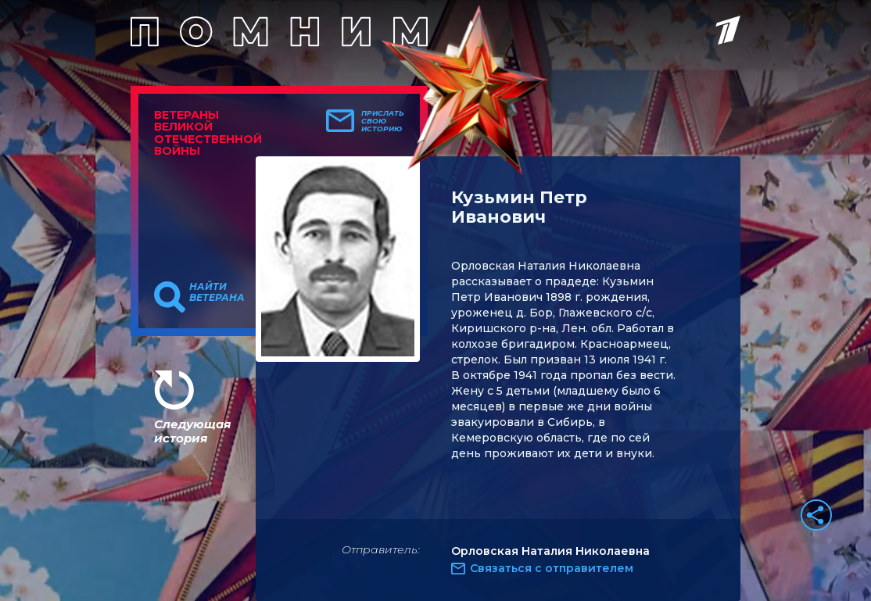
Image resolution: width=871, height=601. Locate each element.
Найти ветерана (217, 292)
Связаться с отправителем (551, 568)
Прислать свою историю (382, 121)
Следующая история (192, 431)
